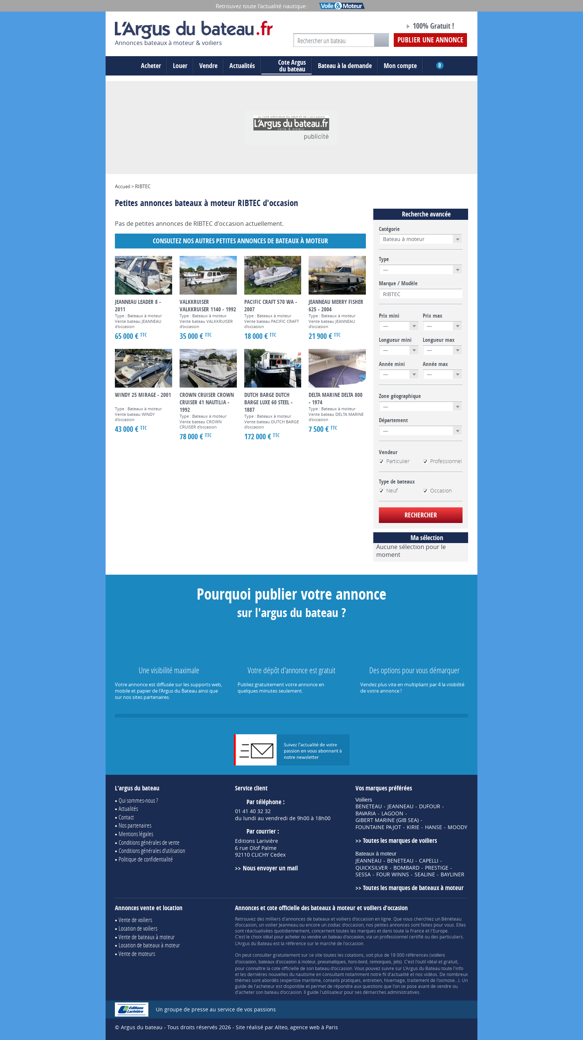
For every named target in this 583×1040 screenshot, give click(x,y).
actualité (400, 974)
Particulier (394, 461)
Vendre (208, 65)
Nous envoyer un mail (270, 868)
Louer (180, 65)
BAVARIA (365, 813)
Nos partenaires (135, 825)
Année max (435, 364)
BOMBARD (406, 867)
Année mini (392, 364)
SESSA (363, 874)
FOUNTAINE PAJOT (378, 827)
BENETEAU (368, 806)
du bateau (286, 66)
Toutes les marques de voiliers (400, 840)
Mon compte (400, 65)
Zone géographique (400, 396)
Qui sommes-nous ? (138, 800)
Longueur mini (395, 340)
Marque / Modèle (398, 283)
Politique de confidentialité (146, 859)
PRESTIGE (436, 867)
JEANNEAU (400, 806)
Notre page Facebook (385, 27)
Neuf (388, 490)
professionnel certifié (401, 937)
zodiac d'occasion (346, 925)
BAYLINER (452, 874)
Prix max (432, 316)
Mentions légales (136, 833)
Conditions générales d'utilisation (152, 850)
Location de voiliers (138, 928)
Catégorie (389, 229)
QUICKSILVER (371, 867)
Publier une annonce (430, 40)
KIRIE (413, 827)
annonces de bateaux (308, 919)
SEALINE (425, 874)
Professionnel (442, 461)
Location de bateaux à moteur (149, 945)
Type (384, 259)
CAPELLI (428, 860)
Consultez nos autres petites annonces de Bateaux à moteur (240, 240)
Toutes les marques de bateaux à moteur (413, 887)
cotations (354, 955)
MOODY (457, 827)
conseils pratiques (342, 980)
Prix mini (389, 316)
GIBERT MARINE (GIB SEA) (387, 820)
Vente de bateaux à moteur (147, 937)
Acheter (151, 65)
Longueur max (439, 340)
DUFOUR (429, 806)
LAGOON (392, 813)
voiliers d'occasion (355, 919)
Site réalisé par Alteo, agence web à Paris (287, 1027)
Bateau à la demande (345, 65)
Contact (126, 817)
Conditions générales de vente (149, 842)
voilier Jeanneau (281, 925)
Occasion (437, 490)
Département (393, 420)
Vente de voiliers (135, 919)
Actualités (242, 65)
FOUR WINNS (392, 874)
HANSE (433, 827)
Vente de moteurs (137, 953)
